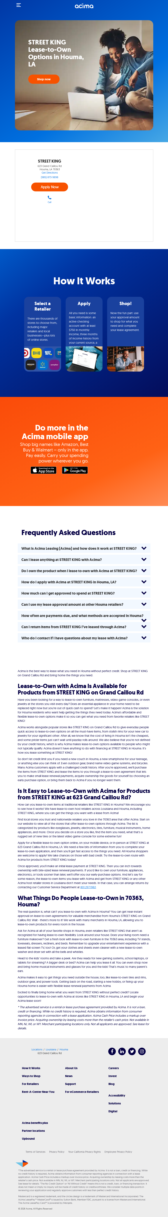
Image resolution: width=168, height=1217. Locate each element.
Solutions (114, 1103)
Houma (64, 1049)
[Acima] (84, 7)
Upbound (28, 1139)
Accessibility (116, 1095)
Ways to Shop (31, 1076)
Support (70, 1084)
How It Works (31, 1068)
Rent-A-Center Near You (38, 1092)
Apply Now (50, 187)
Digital (112, 1111)
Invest (112, 1076)
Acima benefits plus (35, 1123)
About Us (71, 1068)
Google (76, 471)
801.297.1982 (88, 887)
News (68, 1076)
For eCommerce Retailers (82, 1092)
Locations (37, 1049)
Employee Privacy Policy (118, 1151)
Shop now (44, 79)
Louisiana (51, 1049)
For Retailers (30, 1084)
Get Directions (50, 172)
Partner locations (33, 1131)
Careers (113, 1068)
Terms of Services (35, 1151)
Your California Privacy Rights (84, 1151)
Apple (44, 471)
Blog (111, 1084)
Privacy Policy (56, 1151)
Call (49, 199)
